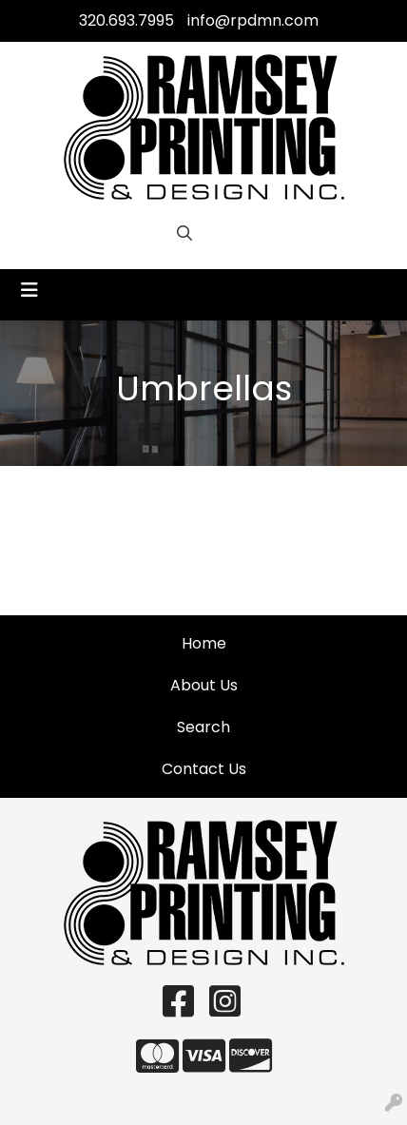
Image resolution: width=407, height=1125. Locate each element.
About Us (204, 685)
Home (204, 643)
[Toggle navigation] (29, 290)
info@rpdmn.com (253, 20)
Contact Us (204, 769)
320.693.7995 (126, 20)
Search (203, 727)
